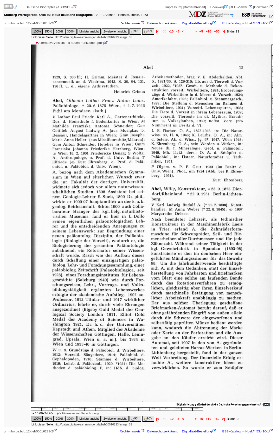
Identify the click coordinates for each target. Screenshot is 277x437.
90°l (135, 31)
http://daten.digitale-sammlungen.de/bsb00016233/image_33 (93, 37)
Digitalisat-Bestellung (197, 23)
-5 (177, 31)
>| (223, 31)
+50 (216, 31)
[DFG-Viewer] (238, 7)
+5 (201, 31)
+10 (208, 31)
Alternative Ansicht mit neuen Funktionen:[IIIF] (69, 43)
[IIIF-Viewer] (215, 7)
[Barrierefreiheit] (194, 7)
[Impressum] (173, 7)
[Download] (261, 7)
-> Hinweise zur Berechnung (78, 413)
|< (157, 31)
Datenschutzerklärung (163, 23)
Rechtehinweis (130, 23)
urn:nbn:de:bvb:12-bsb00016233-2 (28, 23)
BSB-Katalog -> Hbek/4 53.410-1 (245, 23)
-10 (171, 31)
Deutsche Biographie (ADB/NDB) (49, 7)
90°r (148, 31)
